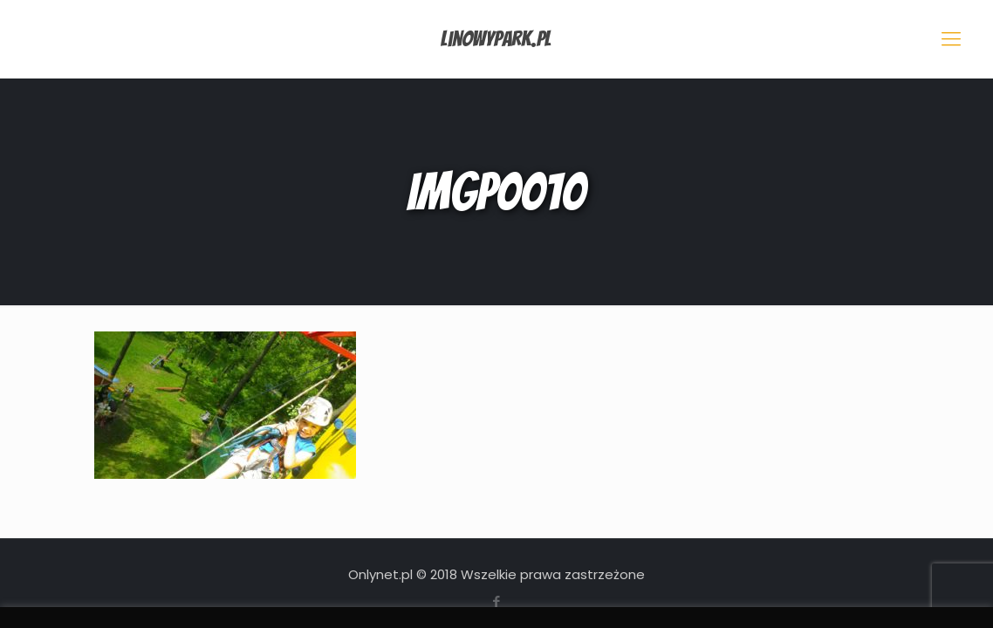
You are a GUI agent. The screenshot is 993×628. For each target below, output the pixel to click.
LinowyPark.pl (496, 39)
